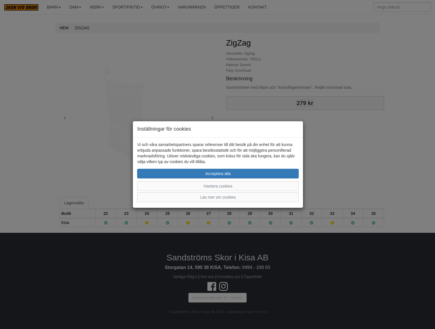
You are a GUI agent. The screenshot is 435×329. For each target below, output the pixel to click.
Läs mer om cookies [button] (218, 197)
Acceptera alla (218, 173)
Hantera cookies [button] (218, 186)
